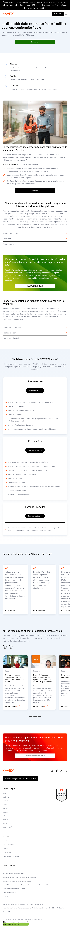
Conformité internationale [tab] (14, 327)
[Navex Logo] (8, 13)
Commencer (35, 42)
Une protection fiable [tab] (12, 338)
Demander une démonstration (35, 756)
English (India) (7, 827)
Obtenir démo (57, 14)
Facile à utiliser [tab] (9, 333)
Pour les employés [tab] (10, 233)
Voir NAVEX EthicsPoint (35, 286)
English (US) (6, 793)
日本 (4, 816)
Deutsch (5, 801)
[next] (10, 647)
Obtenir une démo (35, 450)
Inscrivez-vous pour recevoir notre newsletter (20, 779)
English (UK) (6, 797)
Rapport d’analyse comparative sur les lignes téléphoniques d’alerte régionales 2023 (43, 678)
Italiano (5, 804)
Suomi (5, 823)
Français (5, 808)
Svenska (5, 819)
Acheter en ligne (35, 390)
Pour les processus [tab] (11, 244)
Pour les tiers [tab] (8, 238)
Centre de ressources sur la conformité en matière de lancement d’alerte (14, 678)
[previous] (5, 647)
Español (5, 812)
